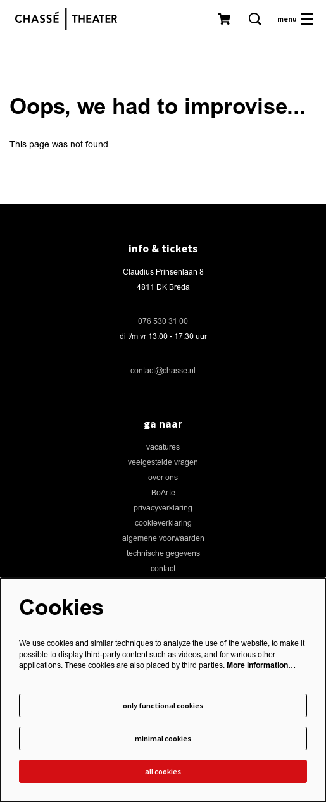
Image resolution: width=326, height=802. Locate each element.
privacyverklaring (163, 508)
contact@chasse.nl (163, 371)
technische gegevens (163, 553)
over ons (163, 478)
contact (163, 569)
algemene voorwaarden (163, 538)
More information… (261, 665)
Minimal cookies (163, 738)
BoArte (163, 493)
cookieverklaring (163, 523)
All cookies (163, 771)
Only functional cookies (163, 705)
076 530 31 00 (163, 321)
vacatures (163, 447)
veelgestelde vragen (163, 462)
